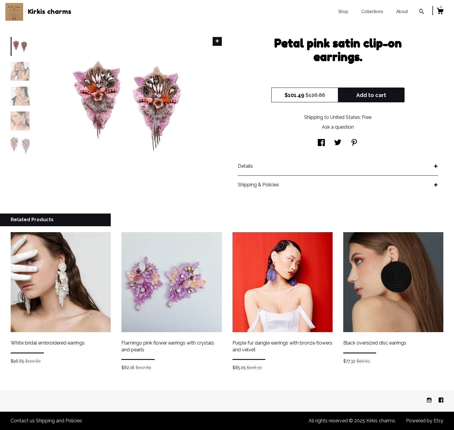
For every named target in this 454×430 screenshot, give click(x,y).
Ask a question (338, 127)
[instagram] (430, 400)
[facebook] (441, 400)
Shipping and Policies (59, 420)
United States (345, 117)
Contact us (23, 420)
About (402, 11)
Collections (372, 11)
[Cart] (440, 11)
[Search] (421, 12)
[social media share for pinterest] (354, 143)
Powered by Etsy (424, 420)
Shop (343, 11)
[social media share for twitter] (337, 143)
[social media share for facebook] (321, 143)
